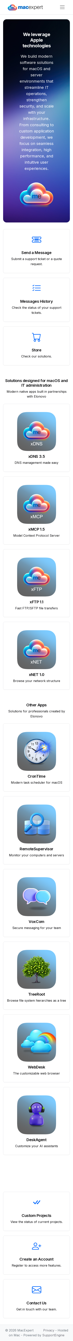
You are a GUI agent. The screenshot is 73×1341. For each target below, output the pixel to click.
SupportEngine (53, 1335)
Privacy (48, 1330)
